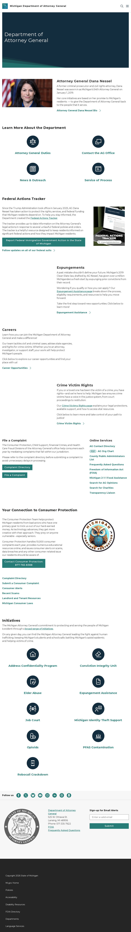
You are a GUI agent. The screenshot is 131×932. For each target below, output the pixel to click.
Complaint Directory (17, 467)
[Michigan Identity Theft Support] (98, 712)
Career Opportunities (17, 368)
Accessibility (11, 897)
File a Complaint (14, 475)
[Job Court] (32, 712)
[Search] (122, 6)
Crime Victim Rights (71, 423)
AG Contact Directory (102, 446)
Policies (9, 890)
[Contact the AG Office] (98, 145)
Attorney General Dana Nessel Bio (79, 110)
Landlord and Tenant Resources (21, 598)
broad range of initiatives (39, 628)
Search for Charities (101, 488)
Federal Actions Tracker (43, 218)
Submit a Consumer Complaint (20, 583)
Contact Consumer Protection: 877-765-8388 (23, 563)
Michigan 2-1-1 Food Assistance (108, 478)
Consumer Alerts (12, 588)
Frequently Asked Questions (107, 464)
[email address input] (109, 817)
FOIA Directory (13, 911)
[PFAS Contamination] (98, 739)
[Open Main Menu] (127, 6)
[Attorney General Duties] (32, 145)
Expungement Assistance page (74, 291)
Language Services (15, 926)
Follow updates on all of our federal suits (28, 250)
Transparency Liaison (102, 493)
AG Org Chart (106, 451)
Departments (12, 919)
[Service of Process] (98, 172)
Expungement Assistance (74, 312)
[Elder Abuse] (32, 685)
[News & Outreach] (32, 172)
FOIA (51, 827)
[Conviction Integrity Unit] (98, 658)
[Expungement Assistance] (98, 685)
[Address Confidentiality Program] (32, 658)
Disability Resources (15, 904)
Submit (109, 826)
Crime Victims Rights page (77, 405)
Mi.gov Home (12, 883)
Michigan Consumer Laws (17, 603)
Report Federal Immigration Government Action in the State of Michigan (43, 242)
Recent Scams (10, 593)
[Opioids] (32, 739)
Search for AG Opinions (104, 483)
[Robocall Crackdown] (32, 766)
